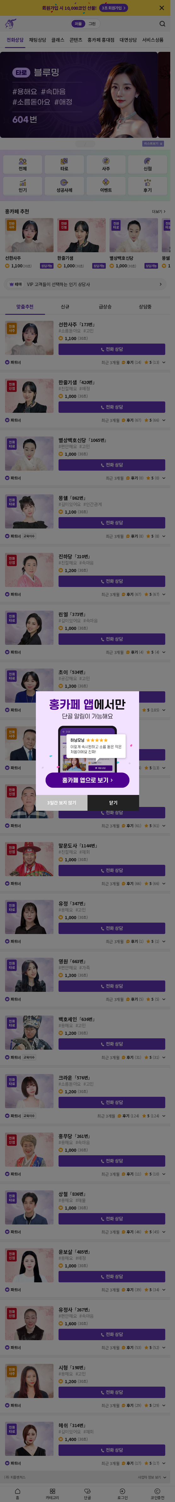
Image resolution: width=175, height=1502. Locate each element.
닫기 (113, 802)
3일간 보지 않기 (61, 802)
